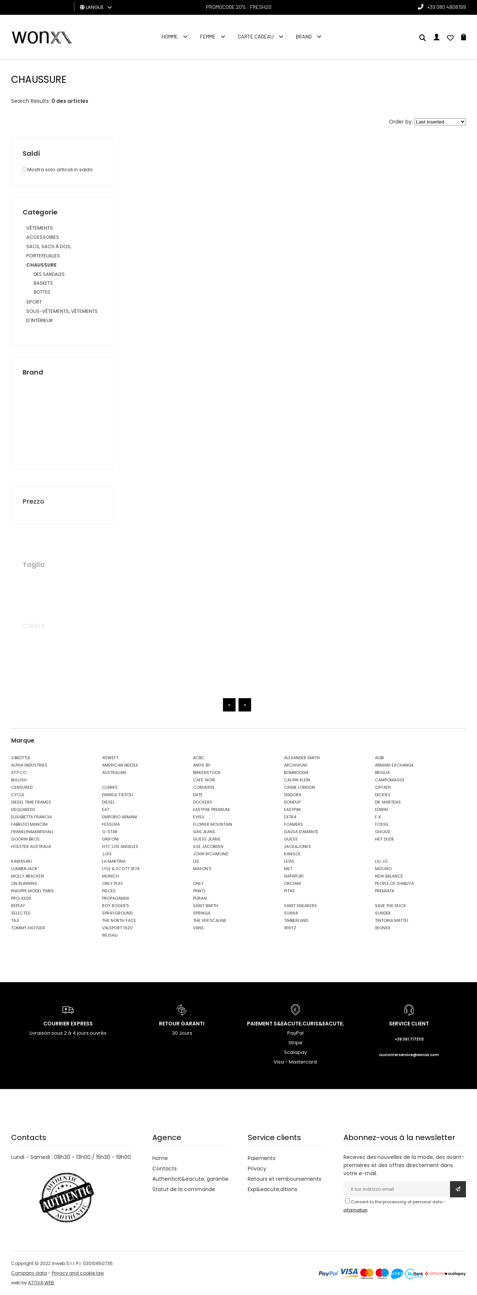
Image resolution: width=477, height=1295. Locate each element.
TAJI (15, 920)
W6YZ (290, 928)
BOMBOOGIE (296, 772)
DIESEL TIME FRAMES (31, 802)
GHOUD (382, 832)
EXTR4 (290, 817)
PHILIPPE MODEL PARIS (32, 891)
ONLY (198, 883)
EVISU (198, 817)
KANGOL (292, 854)
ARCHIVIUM (295, 765)
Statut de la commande (183, 1189)
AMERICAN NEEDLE (120, 765)
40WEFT (110, 758)
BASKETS (43, 283)
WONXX (382, 928)
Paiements (261, 1158)
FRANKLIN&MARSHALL (32, 832)
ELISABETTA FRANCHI (31, 817)
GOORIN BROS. (25, 839)
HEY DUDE (384, 839)
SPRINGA (201, 913)
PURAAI (200, 898)
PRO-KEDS (21, 898)
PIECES (109, 891)
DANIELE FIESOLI (117, 795)
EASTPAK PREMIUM (211, 809)
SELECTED (20, 913)
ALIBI (379, 758)
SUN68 (291, 913)
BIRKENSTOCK (207, 772)
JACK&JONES (297, 846)
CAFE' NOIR (204, 780)
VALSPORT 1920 (117, 928)
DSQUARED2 (23, 809)
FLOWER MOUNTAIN (212, 824)
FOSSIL (382, 824)
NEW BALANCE (389, 876)
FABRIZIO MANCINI (29, 824)
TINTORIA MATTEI (391, 920)
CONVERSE (204, 787)
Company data (29, 1273)
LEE (196, 861)
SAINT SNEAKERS (300, 906)
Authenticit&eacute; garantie (190, 1179)
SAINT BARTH (205, 906)
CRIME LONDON (299, 787)
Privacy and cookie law (78, 1273)
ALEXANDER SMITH (302, 758)
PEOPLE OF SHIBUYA (394, 883)
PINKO (199, 891)
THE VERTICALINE (209, 920)
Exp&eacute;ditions (272, 1189)
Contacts (164, 1168)
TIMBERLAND (296, 920)
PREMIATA (384, 891)
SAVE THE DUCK (390, 906)
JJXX (107, 854)
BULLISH (19, 780)
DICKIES (382, 795)
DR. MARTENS (388, 802)
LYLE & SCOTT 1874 (120, 869)
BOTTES (42, 292)
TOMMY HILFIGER (28, 928)
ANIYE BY (201, 765)
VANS (198, 928)
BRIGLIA (382, 772)
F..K (378, 817)
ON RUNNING (24, 883)
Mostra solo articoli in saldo (58, 169)
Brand (304, 36)
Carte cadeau (256, 36)
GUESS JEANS (206, 839)
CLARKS (110, 787)
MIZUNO (383, 869)
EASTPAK (292, 809)
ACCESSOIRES (42, 237)
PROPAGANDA (115, 898)
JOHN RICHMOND (210, 854)
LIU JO (381, 861)
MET (288, 869)
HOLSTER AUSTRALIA (31, 846)
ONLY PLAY (112, 883)
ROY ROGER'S (115, 906)
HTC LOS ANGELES (120, 846)
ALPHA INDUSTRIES (29, 765)
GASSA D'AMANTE (301, 832)
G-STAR (110, 832)
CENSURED (22, 787)
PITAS (289, 891)
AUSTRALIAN (114, 772)
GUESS (291, 839)
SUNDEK (383, 913)
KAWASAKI (21, 861)
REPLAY (18, 906)
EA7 (105, 809)
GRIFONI (110, 839)
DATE (198, 795)
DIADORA (292, 795)
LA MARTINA (113, 861)
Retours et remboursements (284, 1179)
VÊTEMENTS (39, 227)
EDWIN (381, 809)
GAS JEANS (204, 832)
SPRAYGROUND (117, 913)
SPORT (34, 301)
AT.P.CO (18, 772)
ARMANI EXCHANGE (394, 765)
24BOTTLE (20, 758)
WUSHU (110, 935)
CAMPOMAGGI (389, 780)
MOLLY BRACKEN (27, 876)
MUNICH (110, 876)
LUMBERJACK (24, 869)
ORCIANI (292, 883)
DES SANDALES (49, 274)
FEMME (208, 36)
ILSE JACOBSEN (208, 846)
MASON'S (202, 869)
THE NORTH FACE (119, 920)
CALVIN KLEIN (297, 780)
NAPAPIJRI (294, 876)
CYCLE (17, 795)
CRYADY (383, 787)
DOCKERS (202, 802)
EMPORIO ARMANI (119, 817)
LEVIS (289, 861)
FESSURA (111, 824)
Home (160, 1158)
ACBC (198, 758)
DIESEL (108, 802)
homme (170, 36)
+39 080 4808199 (446, 7)
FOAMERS (293, 824)
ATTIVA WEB (41, 1282)
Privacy (257, 1168)
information (356, 1210)
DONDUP (292, 802)
